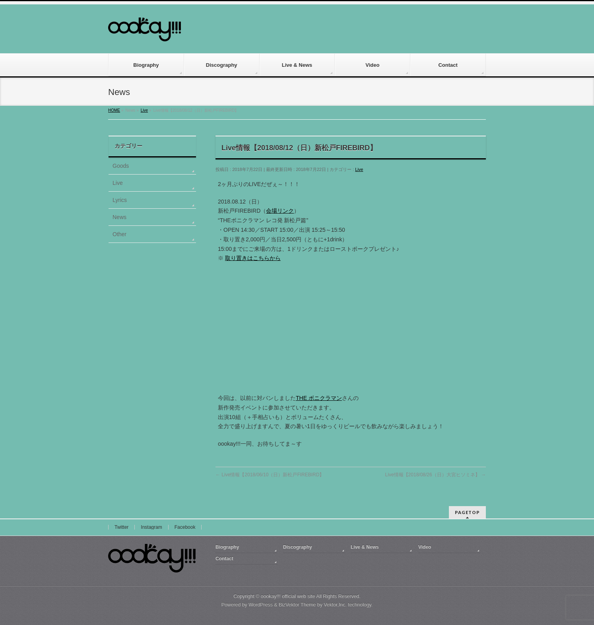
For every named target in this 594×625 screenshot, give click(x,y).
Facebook (185, 527)
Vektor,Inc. (335, 605)
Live (359, 169)
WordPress (260, 605)
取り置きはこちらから (253, 258)
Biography (227, 547)
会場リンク (280, 211)
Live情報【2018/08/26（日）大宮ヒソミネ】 (435, 474)
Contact (224, 558)
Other (119, 234)
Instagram (151, 527)
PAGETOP (467, 512)
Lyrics (120, 200)
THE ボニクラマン (319, 398)
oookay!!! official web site (288, 596)
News (119, 217)
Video (424, 547)
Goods (121, 166)
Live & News (365, 547)
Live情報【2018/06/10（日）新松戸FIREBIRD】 (269, 474)
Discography (297, 547)
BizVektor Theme (297, 605)
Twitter (121, 527)
